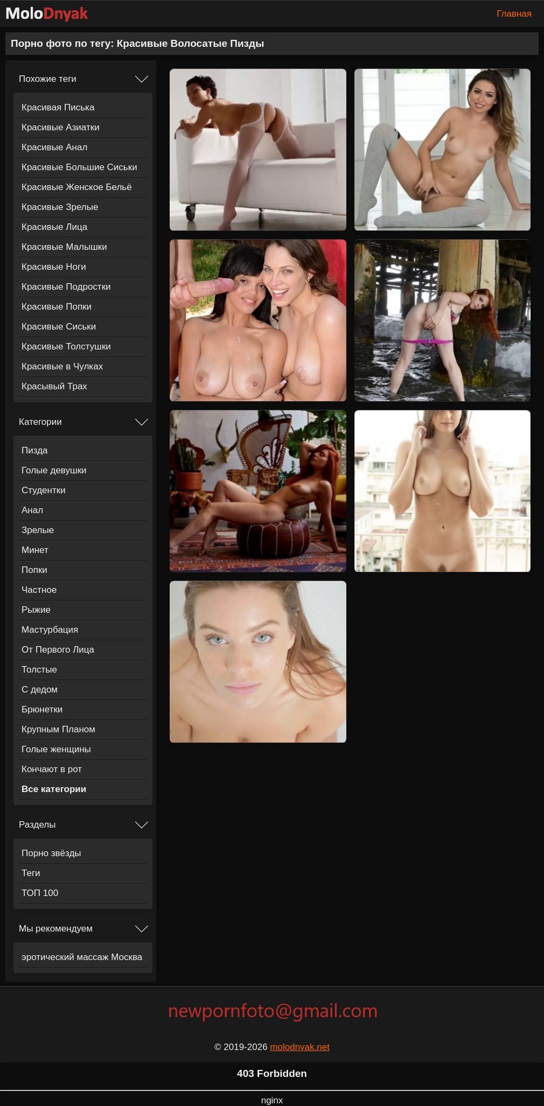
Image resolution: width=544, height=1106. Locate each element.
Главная (514, 14)
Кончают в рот (52, 769)
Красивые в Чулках (62, 366)
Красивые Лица (54, 227)
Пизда (35, 450)
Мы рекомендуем (56, 928)
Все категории (54, 789)
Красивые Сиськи (59, 326)
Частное (39, 590)
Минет (35, 550)
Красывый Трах (54, 386)
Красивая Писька (58, 107)
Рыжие (36, 610)
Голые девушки (54, 470)
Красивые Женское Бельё (77, 187)
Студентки (44, 490)
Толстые (39, 669)
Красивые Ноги (54, 267)
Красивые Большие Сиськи (79, 167)
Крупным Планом (58, 729)
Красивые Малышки (64, 247)
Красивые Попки (57, 307)
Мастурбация (50, 630)
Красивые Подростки (66, 287)
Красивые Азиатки (61, 127)
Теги (31, 873)
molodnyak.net (300, 1047)
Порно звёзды (51, 853)
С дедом (40, 689)
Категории (40, 422)
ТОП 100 (40, 893)
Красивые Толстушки (66, 346)
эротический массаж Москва (82, 957)
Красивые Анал (54, 147)
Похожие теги (47, 79)
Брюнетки (42, 709)
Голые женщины (56, 749)
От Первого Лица (58, 650)
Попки (34, 570)
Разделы (37, 825)
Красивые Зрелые (60, 207)
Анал (32, 510)
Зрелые (38, 530)
